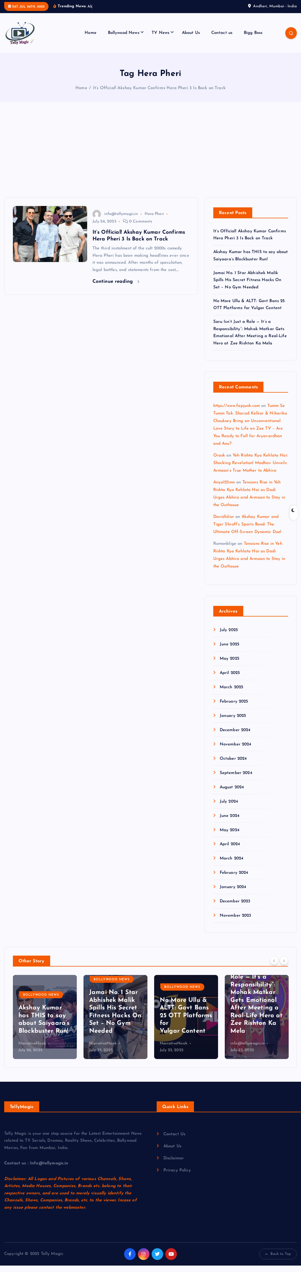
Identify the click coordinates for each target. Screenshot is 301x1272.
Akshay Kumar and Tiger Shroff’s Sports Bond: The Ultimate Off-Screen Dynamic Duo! (247, 531)
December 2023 (235, 908)
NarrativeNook (103, 1050)
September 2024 (236, 779)
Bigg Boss (253, 39)
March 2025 (232, 694)
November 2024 (235, 751)
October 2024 (233, 765)
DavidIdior (223, 523)
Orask (219, 462)
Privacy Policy (177, 1177)
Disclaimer (173, 1165)
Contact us (222, 39)
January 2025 (233, 722)
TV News (160, 39)
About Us (191, 39)
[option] (45, 1023)
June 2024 (229, 822)
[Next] (284, 967)
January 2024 (233, 893)
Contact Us (174, 1141)
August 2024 (232, 794)
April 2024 (230, 851)
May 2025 (229, 665)
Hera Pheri (154, 220)
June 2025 (229, 651)
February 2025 (234, 708)
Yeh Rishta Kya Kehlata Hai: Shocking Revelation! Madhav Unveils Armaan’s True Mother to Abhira (250, 469)
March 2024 (232, 865)
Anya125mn (224, 489)
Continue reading (116, 288)
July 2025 (229, 636)
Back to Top (278, 1260)
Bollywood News (123, 39)
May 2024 (229, 837)
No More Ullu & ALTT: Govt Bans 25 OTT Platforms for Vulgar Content (256, 1022)
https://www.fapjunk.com (236, 412)
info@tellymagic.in (115, 220)
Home (90, 39)
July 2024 (229, 808)
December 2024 (235, 737)
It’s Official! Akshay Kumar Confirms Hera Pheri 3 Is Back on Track (159, 94)
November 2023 (235, 922)
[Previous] (274, 967)
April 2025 (230, 679)
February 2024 (234, 879)
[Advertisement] (150, 162)
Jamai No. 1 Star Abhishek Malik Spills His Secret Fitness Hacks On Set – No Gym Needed (247, 286)
